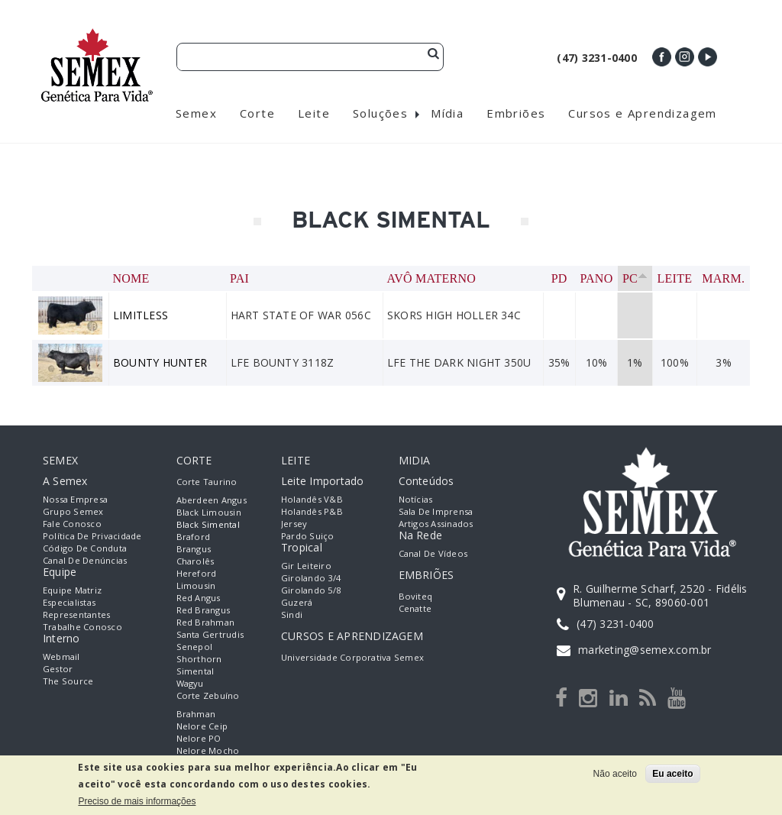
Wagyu (190, 683)
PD (559, 278)
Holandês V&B (312, 499)
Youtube (707, 56)
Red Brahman (205, 622)
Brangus (194, 549)
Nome (131, 278)
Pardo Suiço (307, 536)
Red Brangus (203, 610)
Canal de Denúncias (85, 560)
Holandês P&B (312, 511)
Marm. (723, 278)
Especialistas (69, 602)
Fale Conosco (72, 523)
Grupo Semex (73, 511)
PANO (596, 278)
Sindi (291, 614)
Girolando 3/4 (311, 578)
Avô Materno (431, 278)
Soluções (380, 113)
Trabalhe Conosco (82, 626)
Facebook (661, 56)
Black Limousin (208, 512)
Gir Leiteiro (306, 565)
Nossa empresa (75, 499)
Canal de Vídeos (433, 553)
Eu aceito (672, 773)
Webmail (61, 656)
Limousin (196, 585)
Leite (675, 278)
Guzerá (296, 602)
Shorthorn (199, 659)
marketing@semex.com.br (644, 649)
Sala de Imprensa (436, 511)
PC (635, 278)
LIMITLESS (140, 315)
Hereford (196, 573)
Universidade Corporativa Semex (352, 657)
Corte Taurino (207, 481)
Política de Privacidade (92, 536)
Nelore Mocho (208, 750)
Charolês (195, 561)
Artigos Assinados (436, 523)
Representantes (76, 614)
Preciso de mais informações (137, 801)
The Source (68, 681)
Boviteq (416, 596)
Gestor (58, 668)
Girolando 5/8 (311, 590)
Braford (193, 536)
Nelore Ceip (202, 726)
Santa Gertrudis (210, 634)
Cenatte (415, 608)
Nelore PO (198, 738)
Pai (239, 278)
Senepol (194, 646)
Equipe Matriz (72, 590)
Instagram (684, 56)
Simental (195, 671)
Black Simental (208, 524)
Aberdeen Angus (211, 500)
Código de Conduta (85, 548)
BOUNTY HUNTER (160, 362)
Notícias (416, 499)
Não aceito (615, 773)
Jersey (294, 523)
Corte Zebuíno (208, 695)
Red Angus (198, 597)
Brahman (196, 714)
